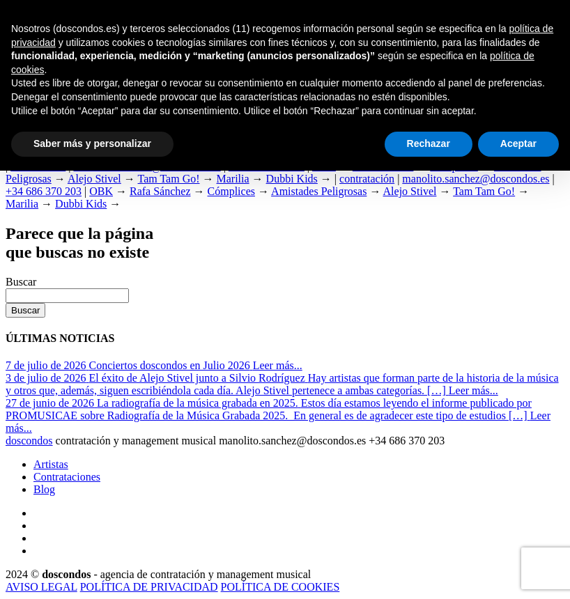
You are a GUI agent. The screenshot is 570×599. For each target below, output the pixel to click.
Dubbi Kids (292, 179)
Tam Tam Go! (169, 179)
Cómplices (231, 191)
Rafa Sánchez (160, 191)
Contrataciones (66, 477)
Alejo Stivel (94, 179)
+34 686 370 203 (44, 191)
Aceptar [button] (518, 143)
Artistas (50, 464)
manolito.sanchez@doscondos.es (475, 179)
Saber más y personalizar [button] (92, 143)
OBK (101, 191)
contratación (366, 179)
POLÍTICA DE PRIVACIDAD (149, 587)
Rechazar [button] (428, 143)
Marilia (233, 179)
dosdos (29, 440)
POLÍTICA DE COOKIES (280, 587)
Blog (44, 489)
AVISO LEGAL (41, 587)
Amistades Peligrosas (319, 191)
